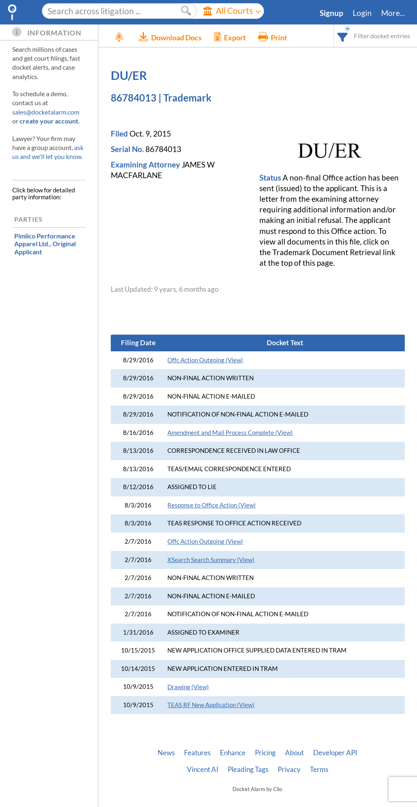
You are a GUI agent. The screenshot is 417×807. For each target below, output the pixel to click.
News (166, 753)
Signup (331, 13)
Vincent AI (202, 769)
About (294, 753)
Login (362, 13)
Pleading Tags (248, 769)
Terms (319, 769)
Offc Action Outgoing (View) (205, 360)
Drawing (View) (188, 687)
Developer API (335, 753)
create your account (49, 121)
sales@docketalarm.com (45, 112)
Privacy (289, 769)
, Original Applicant (45, 243)
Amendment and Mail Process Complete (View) (230, 432)
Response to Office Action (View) (211, 505)
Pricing (265, 753)
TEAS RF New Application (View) (211, 704)
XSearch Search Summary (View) (211, 559)
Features (197, 753)
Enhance (233, 753)
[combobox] (342, 35)
